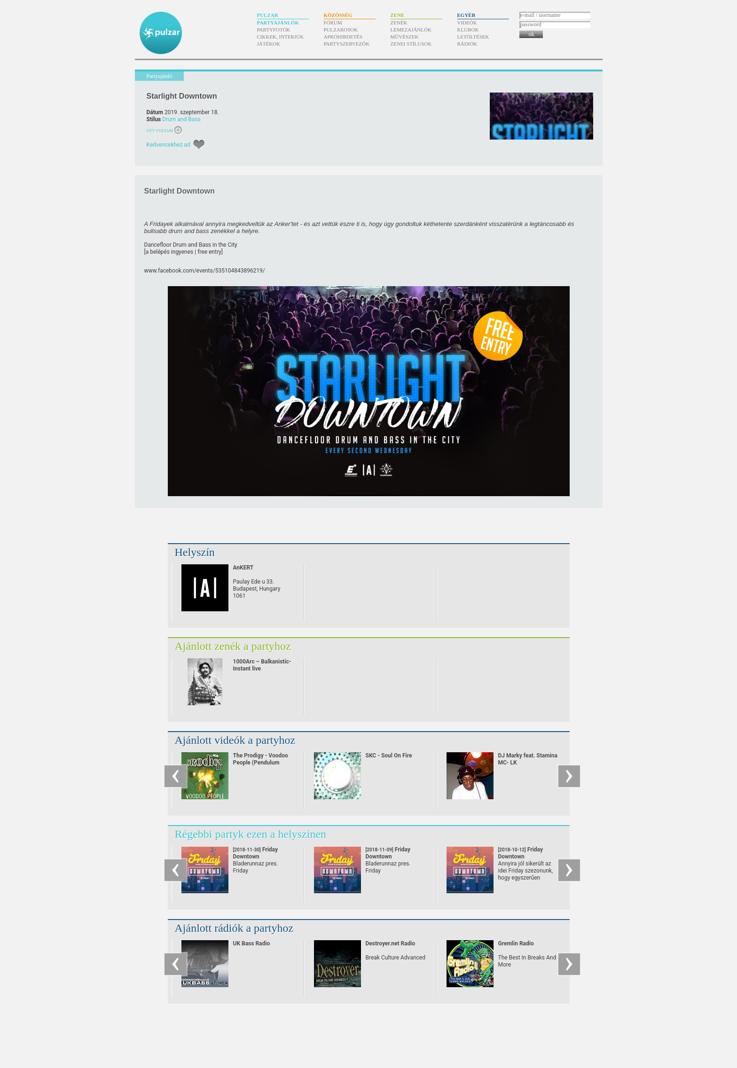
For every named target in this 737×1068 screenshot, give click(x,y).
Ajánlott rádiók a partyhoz (234, 928)
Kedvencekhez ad (168, 144)
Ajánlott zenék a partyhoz (233, 646)
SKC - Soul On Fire (389, 755)
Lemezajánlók (411, 29)
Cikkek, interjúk (280, 36)
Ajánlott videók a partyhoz (235, 740)
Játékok (269, 44)
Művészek (405, 36)
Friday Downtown (255, 856)
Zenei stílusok (411, 44)
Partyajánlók (278, 22)
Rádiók (467, 44)
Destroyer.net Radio (391, 943)
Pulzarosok (341, 29)
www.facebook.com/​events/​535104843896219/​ (204, 270)
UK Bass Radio (251, 943)
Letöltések (473, 36)
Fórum (333, 22)
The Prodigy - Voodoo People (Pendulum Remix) (260, 762)
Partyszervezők (347, 44)
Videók (467, 22)
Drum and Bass (181, 119)
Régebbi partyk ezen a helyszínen (251, 834)
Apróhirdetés (343, 36)
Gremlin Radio (516, 943)
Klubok (468, 29)
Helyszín (195, 552)
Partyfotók (273, 29)
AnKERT (243, 567)
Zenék (399, 22)
